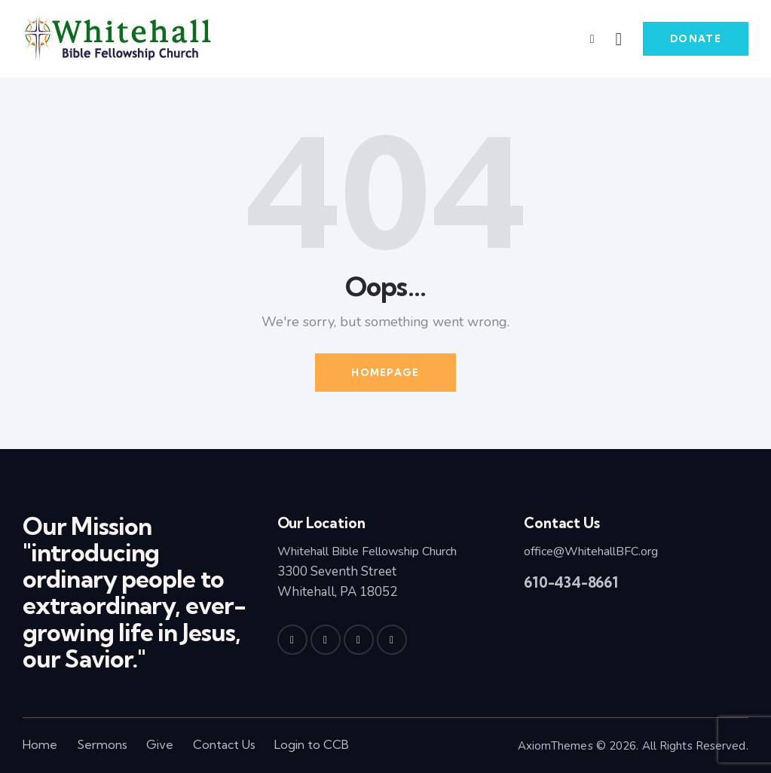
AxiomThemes (555, 745)
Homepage (385, 372)
